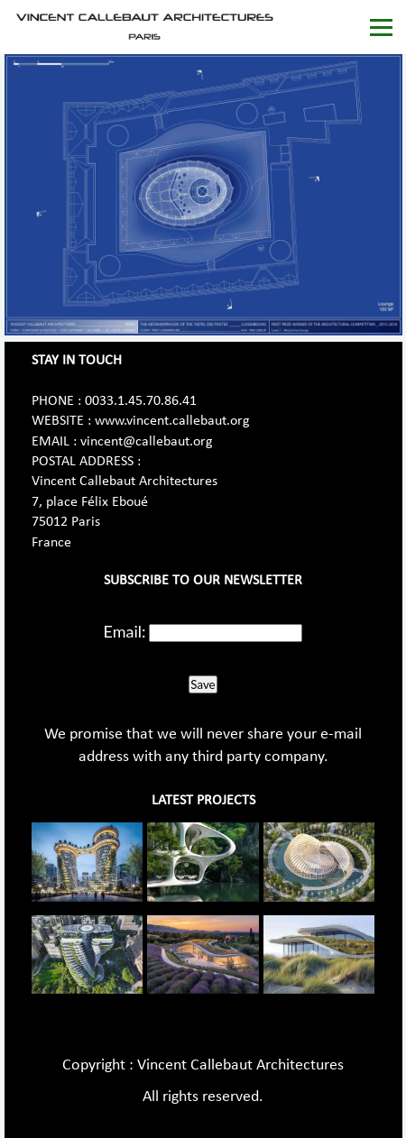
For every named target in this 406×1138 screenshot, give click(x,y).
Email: (125, 631)
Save (202, 684)
